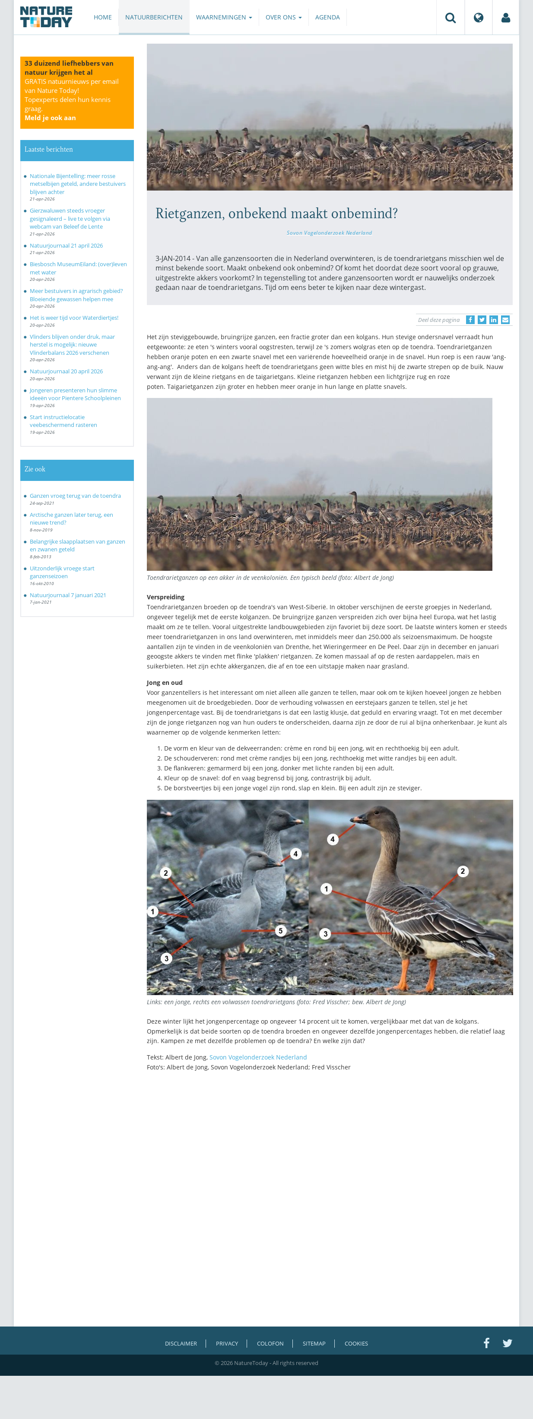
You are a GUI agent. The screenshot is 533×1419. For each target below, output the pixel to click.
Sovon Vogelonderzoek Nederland (329, 232)
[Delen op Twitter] (482, 319)
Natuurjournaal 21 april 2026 (66, 245)
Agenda (327, 17)
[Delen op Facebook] (470, 319)
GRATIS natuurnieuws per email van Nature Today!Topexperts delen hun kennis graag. (72, 99)
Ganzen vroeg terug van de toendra (75, 496)
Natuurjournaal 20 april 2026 (66, 371)
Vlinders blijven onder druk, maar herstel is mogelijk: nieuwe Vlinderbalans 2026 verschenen (72, 344)
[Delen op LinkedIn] (493, 319)
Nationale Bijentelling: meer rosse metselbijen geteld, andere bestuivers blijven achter (78, 184)
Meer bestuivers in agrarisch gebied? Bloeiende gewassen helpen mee (76, 295)
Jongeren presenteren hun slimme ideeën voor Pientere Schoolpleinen (75, 394)
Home (103, 17)
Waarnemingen (224, 17)
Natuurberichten (154, 17)
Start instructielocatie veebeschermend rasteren (63, 421)
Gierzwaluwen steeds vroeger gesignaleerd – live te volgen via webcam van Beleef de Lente (70, 218)
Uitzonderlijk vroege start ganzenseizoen (62, 572)
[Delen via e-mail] (505, 319)
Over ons (284, 17)
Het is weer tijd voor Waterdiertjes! (74, 317)
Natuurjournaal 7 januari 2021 (68, 595)
